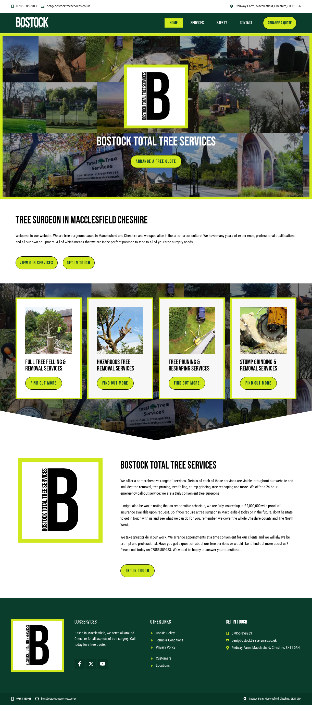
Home (172, 23)
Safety (220, 23)
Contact (244, 23)
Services (195, 23)
